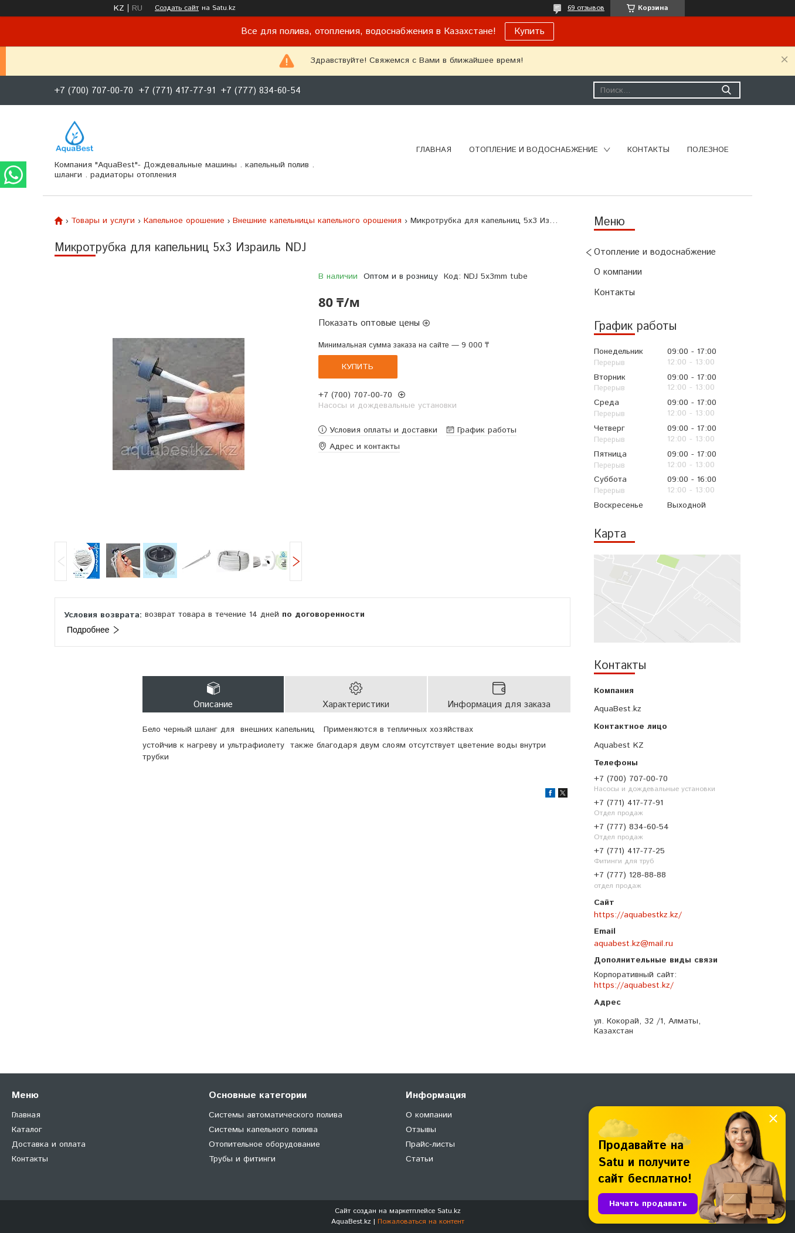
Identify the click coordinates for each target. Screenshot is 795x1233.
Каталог (27, 1130)
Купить (529, 31)
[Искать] (726, 90)
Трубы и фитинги (242, 1159)
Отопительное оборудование (264, 1144)
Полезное (708, 150)
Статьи (419, 1159)
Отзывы (421, 1130)
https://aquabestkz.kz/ (638, 915)
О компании (618, 272)
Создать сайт (177, 8)
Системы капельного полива (263, 1130)
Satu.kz (449, 1211)
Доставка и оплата (49, 1144)
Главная (433, 150)
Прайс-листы (430, 1144)
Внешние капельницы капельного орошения (317, 221)
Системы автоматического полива (275, 1115)
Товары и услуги (103, 221)
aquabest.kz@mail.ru (633, 944)
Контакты (648, 150)
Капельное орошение (184, 221)
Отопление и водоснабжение (533, 150)
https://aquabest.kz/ (634, 985)
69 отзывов (586, 8)
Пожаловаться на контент (421, 1222)
